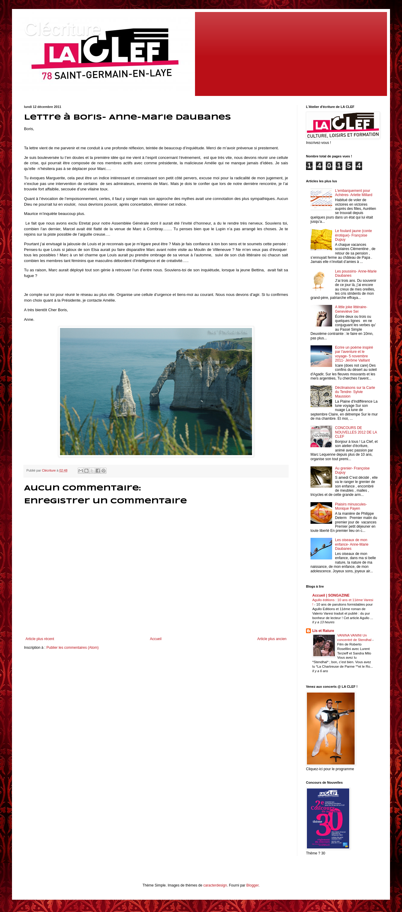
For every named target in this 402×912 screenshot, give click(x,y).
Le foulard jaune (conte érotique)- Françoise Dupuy (353, 235)
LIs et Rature (323, 631)
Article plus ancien (271, 639)
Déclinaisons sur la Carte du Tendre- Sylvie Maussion (355, 392)
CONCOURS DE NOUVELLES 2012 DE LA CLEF (356, 432)
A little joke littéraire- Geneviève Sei (351, 309)
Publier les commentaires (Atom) (72, 647)
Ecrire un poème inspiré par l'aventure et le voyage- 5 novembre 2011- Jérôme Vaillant (354, 353)
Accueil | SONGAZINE (331, 595)
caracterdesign (215, 885)
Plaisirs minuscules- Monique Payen (351, 506)
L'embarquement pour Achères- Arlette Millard (353, 193)
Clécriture (62, 29)
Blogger (252, 885)
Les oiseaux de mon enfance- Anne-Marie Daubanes (351, 544)
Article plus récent (40, 639)
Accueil (156, 639)
